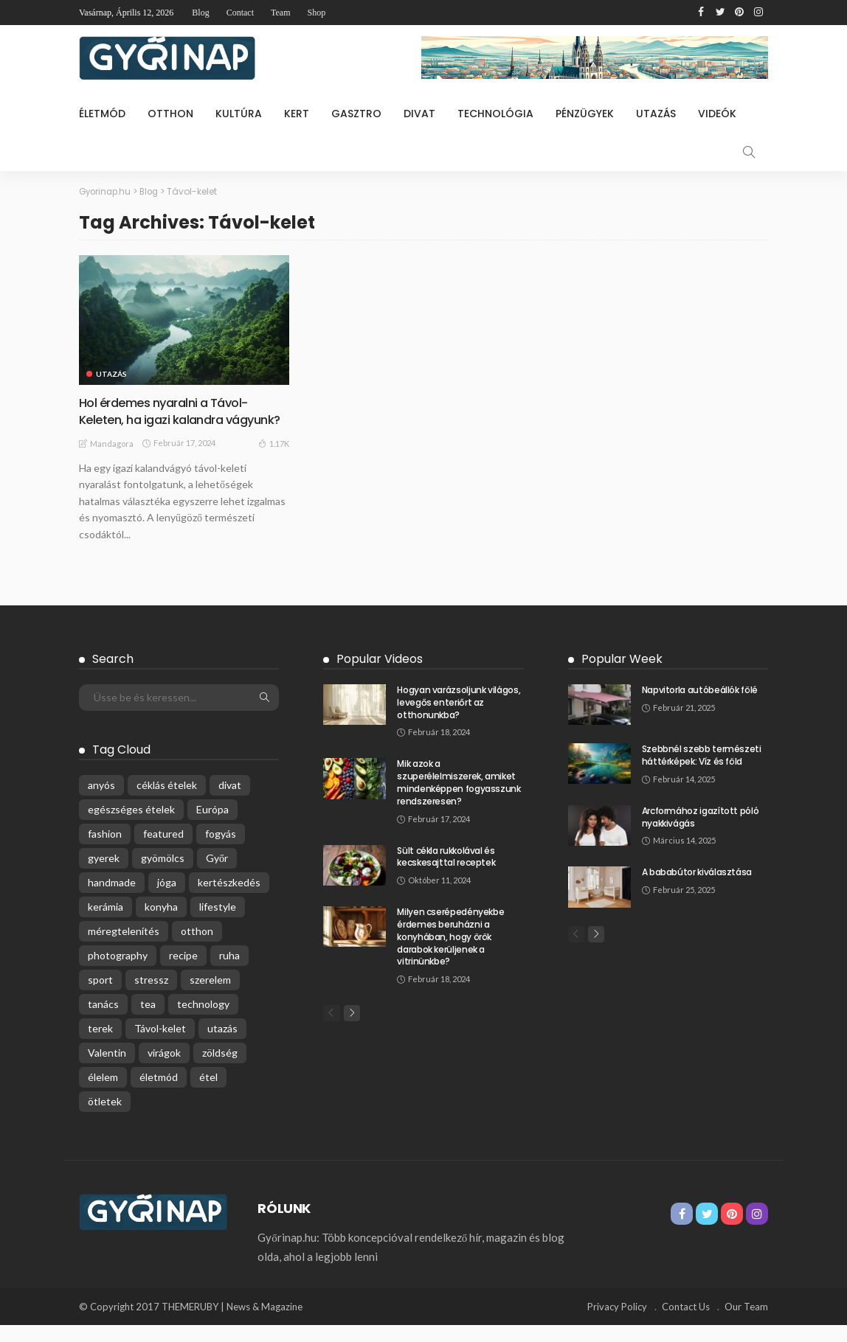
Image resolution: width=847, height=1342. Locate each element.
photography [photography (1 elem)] (118, 972)
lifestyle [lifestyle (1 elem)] (217, 923)
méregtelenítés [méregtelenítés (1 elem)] (123, 948)
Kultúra (238, 113)
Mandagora (112, 460)
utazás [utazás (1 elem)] (222, 1045)
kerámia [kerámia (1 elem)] (105, 923)
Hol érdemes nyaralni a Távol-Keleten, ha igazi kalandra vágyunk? (171, 419)
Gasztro (356, 113)
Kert (296, 113)
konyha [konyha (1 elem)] (161, 923)
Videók (717, 113)
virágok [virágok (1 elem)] (164, 1069)
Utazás (656, 113)
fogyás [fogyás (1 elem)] (220, 850)
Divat (419, 113)
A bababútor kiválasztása (697, 889)
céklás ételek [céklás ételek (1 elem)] (166, 802)
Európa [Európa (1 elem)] (212, 826)
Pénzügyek (585, 113)
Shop (316, 12)
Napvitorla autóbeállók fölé (700, 706)
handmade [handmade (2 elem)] (112, 899)
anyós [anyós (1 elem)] (101, 802)
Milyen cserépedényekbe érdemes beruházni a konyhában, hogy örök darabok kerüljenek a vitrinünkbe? (450, 953)
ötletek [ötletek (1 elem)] (105, 1118)
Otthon (170, 113)
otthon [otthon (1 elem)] (197, 948)
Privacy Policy (617, 1323)
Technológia (495, 113)
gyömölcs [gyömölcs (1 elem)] (162, 875)
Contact (240, 12)
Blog (200, 12)
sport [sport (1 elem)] (100, 996)
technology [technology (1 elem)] (203, 1021)
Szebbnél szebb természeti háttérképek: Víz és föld (701, 772)
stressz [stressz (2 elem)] (151, 996)
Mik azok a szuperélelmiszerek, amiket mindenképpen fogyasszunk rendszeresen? (458, 799)
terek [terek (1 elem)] (100, 1045)
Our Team (746, 1323)
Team (280, 12)
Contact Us (686, 1323)
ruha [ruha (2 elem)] (229, 972)
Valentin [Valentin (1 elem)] (107, 1069)
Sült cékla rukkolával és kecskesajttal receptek (446, 873)
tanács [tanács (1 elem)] (103, 1021)
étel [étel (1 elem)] (208, 1094)
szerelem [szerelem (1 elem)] (210, 996)
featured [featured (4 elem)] (163, 850)
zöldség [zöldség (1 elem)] (220, 1069)
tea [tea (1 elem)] (148, 1021)
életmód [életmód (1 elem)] (158, 1094)
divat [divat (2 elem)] (229, 802)
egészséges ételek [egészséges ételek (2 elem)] (131, 826)
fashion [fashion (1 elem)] (105, 850)
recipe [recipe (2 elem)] (183, 972)
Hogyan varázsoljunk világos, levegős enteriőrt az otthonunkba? (458, 719)
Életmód (102, 113)
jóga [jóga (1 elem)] (166, 899)
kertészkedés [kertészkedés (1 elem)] (229, 899)
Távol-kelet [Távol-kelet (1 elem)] (160, 1045)
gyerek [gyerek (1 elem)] (104, 875)
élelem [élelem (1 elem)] (103, 1094)
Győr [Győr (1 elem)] (217, 875)
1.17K (273, 460)
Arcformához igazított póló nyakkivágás (700, 833)
